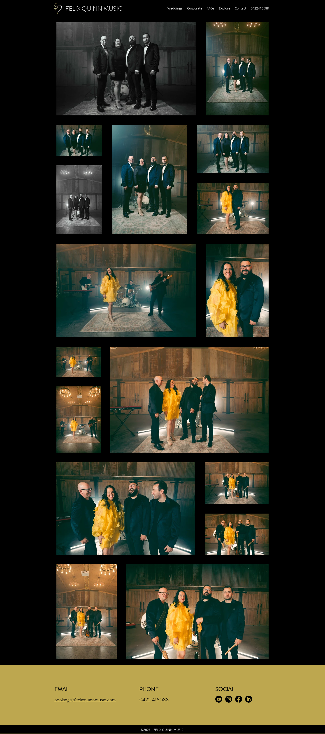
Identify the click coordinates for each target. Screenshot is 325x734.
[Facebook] (238, 699)
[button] (175, 8)
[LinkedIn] (248, 699)
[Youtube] (218, 699)
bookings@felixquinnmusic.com (85, 699)
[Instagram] (228, 699)
